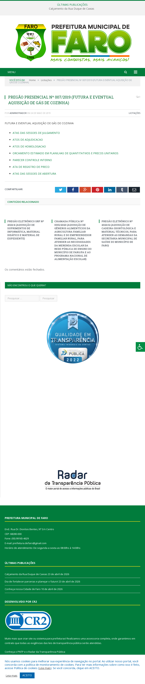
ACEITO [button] (27, 675)
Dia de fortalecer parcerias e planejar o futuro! (31, 581)
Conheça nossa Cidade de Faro (23, 589)
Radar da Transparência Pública (46, 651)
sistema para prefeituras (51, 638)
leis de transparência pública (65, 643)
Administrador (18, 113)
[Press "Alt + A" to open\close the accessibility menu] (140, 347)
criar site (28, 638)
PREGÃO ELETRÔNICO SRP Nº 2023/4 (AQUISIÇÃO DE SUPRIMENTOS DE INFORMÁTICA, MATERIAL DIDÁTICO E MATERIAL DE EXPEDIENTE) (25, 230)
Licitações (134, 113)
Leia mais (45, 668)
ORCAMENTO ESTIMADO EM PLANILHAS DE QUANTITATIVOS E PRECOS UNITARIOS (65, 153)
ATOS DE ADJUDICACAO (28, 139)
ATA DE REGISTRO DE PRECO (31, 167)
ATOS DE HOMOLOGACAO (29, 146)
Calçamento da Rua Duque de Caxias (71, 8)
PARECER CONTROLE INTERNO (32, 160)
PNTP (21, 651)
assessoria (92, 638)
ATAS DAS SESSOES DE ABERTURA (34, 173)
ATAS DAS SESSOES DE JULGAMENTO (36, 133)
